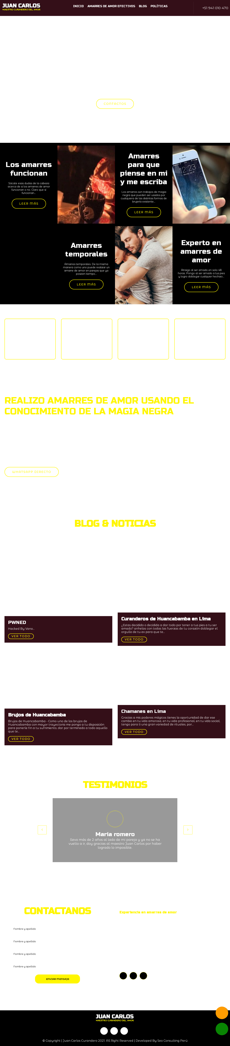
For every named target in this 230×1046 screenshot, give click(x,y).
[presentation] (42, 829)
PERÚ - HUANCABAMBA (141, 959)
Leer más (28, 203)
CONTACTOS (115, 104)
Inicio (78, 6)
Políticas (159, 6)
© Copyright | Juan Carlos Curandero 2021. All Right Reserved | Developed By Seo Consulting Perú (115, 1040)
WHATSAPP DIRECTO (31, 472)
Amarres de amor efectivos (111, 6)
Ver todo (21, 636)
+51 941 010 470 (215, 8)
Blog (143, 6)
